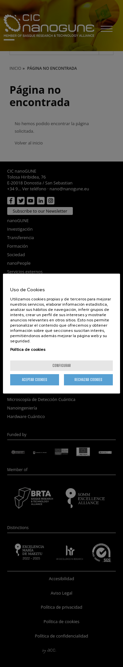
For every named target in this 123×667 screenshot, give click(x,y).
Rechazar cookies (88, 379)
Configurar (61, 365)
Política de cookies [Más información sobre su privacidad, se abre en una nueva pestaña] (27, 349)
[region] (61, 333)
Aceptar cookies (34, 379)
